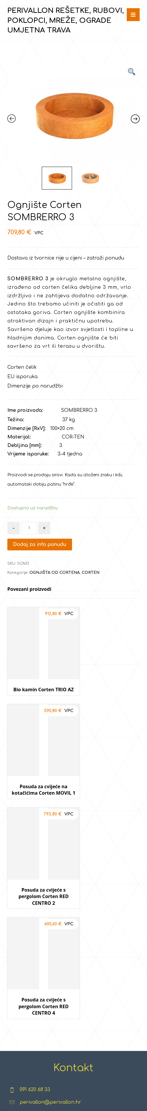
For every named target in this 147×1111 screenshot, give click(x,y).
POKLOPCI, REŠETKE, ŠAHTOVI (22, 1001)
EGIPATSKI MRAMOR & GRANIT (50, 944)
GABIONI (50, 1039)
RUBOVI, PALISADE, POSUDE (22, 973)
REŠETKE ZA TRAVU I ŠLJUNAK (22, 944)
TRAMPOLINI (114, 954)
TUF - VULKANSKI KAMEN (50, 1010)
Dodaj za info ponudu (39, 544)
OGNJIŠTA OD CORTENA (54, 573)
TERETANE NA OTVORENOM (80, 982)
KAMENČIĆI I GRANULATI (50, 982)
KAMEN (51, 964)
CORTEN (90, 573)
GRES (50, 1029)
